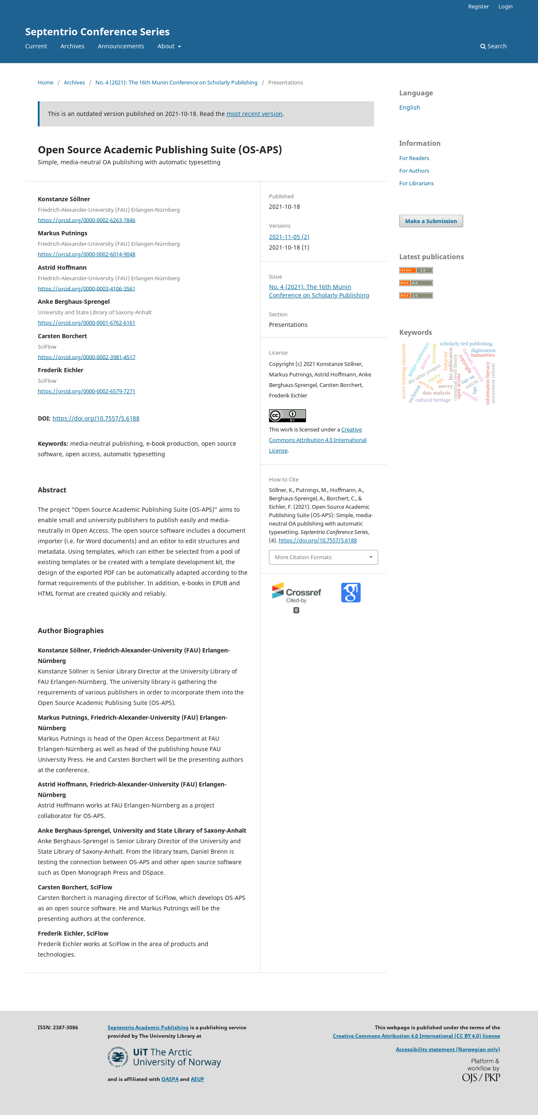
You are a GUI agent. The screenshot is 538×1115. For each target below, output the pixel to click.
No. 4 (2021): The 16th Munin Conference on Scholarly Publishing (176, 82)
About (167, 46)
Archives (72, 46)
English (409, 107)
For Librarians (416, 183)
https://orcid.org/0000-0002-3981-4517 (86, 356)
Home (45, 82)
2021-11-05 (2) (289, 237)
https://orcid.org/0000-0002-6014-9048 (86, 254)
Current (36, 46)
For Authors (414, 170)
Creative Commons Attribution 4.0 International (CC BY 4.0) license (416, 1035)
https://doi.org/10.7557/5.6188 (96, 418)
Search (493, 46)
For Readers (414, 158)
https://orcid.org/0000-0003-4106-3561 (86, 288)
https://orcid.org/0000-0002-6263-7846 (86, 220)
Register (478, 6)
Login (505, 6)
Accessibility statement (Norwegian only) (448, 1049)
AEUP (197, 1079)
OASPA (170, 1079)
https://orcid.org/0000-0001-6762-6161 (86, 322)
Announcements (121, 46)
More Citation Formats (303, 557)
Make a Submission (431, 221)
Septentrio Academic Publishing (148, 1027)
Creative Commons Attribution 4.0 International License (318, 440)
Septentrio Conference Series (97, 31)
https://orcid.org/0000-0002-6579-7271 (86, 391)
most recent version (254, 114)
